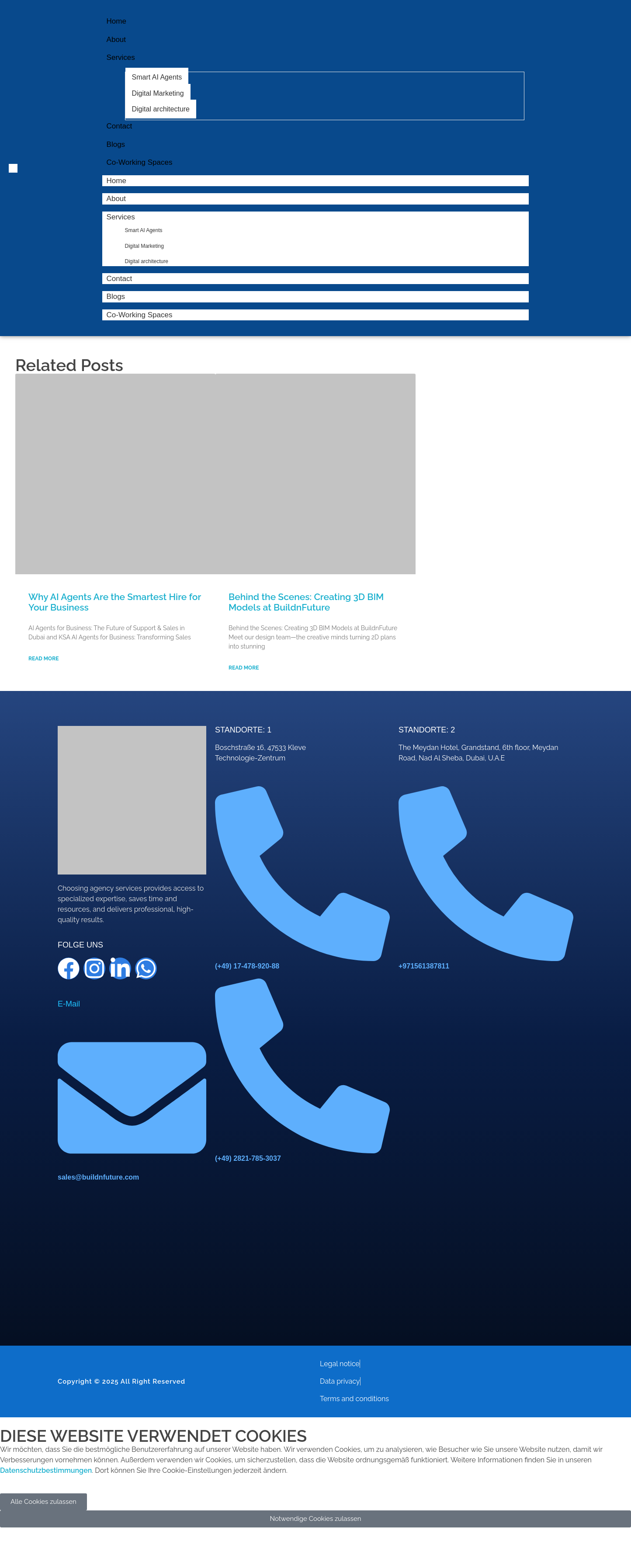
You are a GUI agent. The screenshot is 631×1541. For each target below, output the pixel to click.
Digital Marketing (144, 246)
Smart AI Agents (144, 230)
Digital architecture (146, 261)
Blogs (116, 296)
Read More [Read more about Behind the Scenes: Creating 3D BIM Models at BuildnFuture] (244, 668)
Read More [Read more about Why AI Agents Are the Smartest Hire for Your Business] (43, 659)
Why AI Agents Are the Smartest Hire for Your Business (114, 602)
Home (116, 181)
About (116, 198)
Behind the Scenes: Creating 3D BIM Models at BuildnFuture (306, 602)
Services (125, 217)
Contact (119, 278)
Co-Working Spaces (140, 315)
